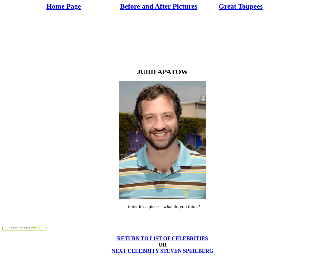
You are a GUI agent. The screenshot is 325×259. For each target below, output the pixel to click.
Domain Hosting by (24, 227)
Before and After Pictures (158, 6)
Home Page (63, 6)
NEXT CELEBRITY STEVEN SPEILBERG (162, 251)
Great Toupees (241, 6)
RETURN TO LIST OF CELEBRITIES (162, 238)
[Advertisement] (164, 38)
